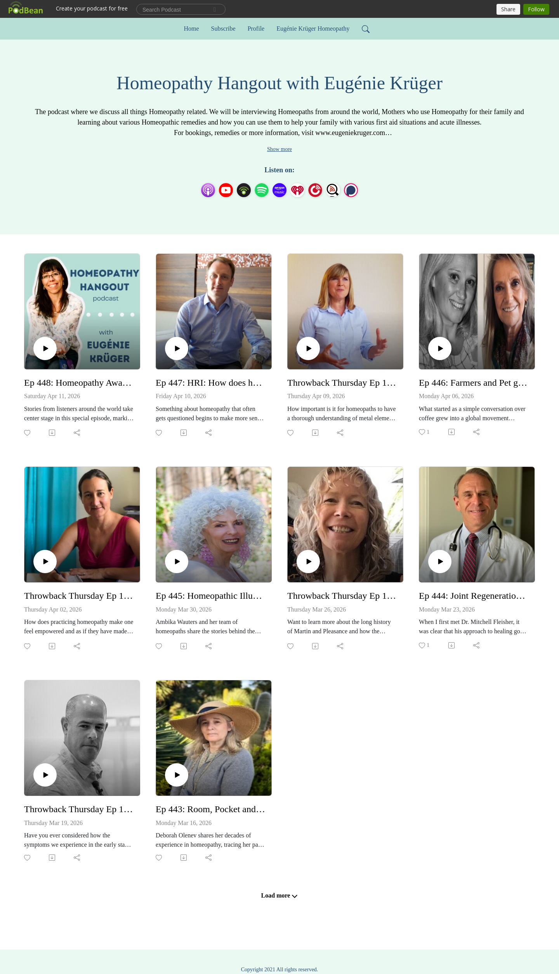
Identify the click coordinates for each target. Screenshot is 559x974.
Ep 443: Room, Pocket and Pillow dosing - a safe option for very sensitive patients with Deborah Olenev (211, 809)
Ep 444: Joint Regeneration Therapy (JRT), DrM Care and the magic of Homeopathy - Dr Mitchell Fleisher (474, 596)
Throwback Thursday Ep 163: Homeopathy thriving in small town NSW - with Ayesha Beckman (79, 596)
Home (191, 28)
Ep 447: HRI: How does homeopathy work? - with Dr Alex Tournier (211, 383)
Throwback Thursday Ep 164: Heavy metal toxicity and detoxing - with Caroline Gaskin (342, 383)
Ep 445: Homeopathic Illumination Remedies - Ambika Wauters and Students (211, 596)
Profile (256, 28)
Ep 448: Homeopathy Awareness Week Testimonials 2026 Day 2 (79, 383)
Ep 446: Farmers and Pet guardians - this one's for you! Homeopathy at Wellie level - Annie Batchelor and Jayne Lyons (474, 383)
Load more (279, 895)
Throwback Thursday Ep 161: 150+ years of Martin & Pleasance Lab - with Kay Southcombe (342, 596)
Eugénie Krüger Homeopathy (312, 28)
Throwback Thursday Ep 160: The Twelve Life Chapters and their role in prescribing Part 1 (79, 809)
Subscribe (223, 28)
